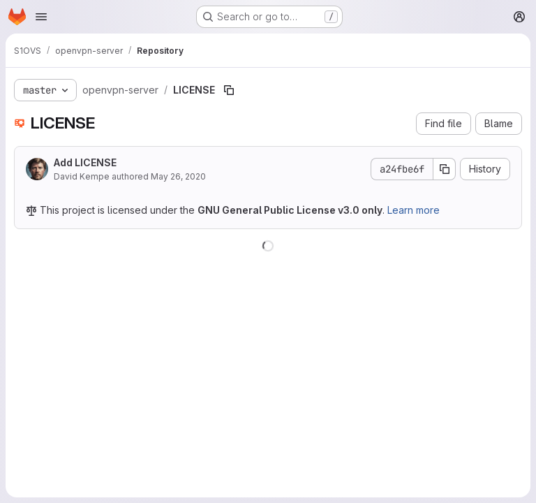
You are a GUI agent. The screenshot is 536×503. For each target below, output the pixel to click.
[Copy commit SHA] (444, 169)
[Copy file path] (229, 90)
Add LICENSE (85, 162)
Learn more (413, 210)
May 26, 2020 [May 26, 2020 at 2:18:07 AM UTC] (178, 176)
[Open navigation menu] (41, 17)
